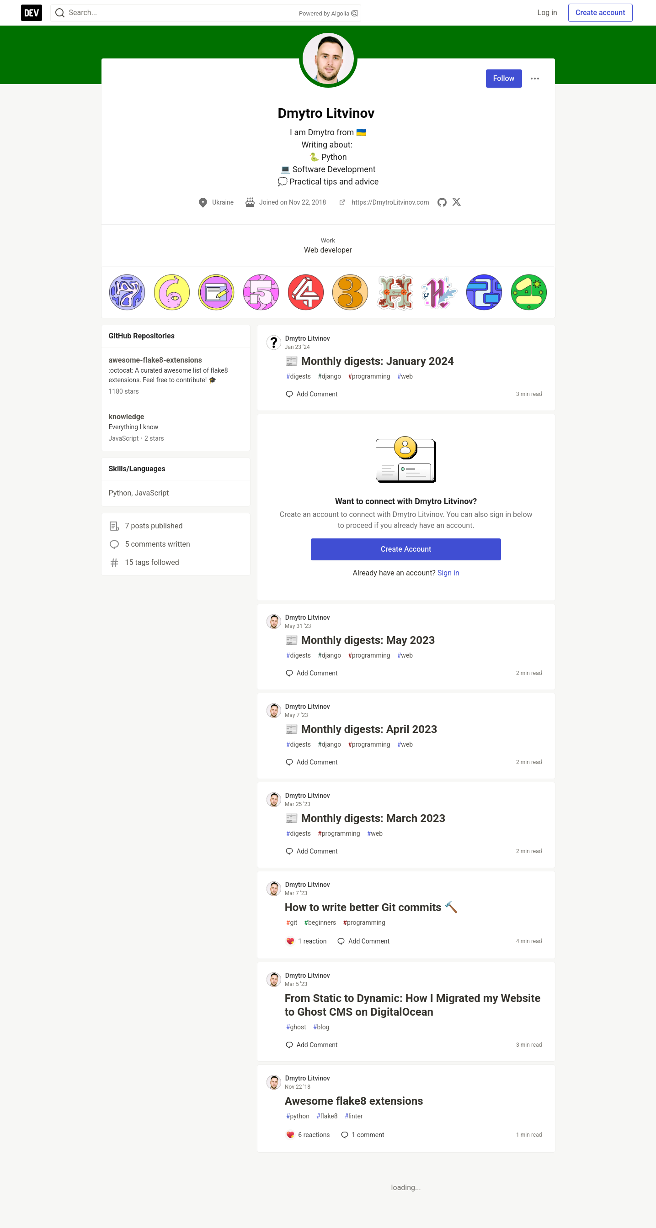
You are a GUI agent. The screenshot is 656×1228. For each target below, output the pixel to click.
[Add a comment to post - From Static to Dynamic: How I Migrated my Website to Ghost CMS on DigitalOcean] (311, 1045)
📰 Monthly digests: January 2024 (369, 361)
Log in (547, 12)
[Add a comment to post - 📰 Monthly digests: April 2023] (311, 762)
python (297, 1116)
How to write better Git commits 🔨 (371, 907)
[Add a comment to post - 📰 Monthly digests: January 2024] (311, 394)
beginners (320, 923)
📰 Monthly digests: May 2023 (360, 640)
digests (298, 376)
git (291, 923)
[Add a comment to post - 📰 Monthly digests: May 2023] (311, 673)
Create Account (406, 549)
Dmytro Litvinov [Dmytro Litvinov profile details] (307, 338)
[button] (127, 292)
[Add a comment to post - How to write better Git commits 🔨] (306, 941)
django (329, 376)
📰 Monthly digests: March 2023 (365, 818)
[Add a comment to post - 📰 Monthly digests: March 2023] (311, 851)
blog (321, 1027)
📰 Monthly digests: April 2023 (361, 729)
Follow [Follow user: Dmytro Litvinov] (504, 78)
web (405, 376)
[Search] (60, 13)
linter (354, 1116)
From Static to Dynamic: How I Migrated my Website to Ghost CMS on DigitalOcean (413, 1005)
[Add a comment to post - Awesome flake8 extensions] (308, 1135)
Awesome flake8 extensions (354, 1101)
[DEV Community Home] (31, 13)
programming (369, 376)
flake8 (327, 1116)
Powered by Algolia (328, 13)
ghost (296, 1027)
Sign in (448, 573)
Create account (600, 12)
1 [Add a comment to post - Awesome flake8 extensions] (361, 1134)
